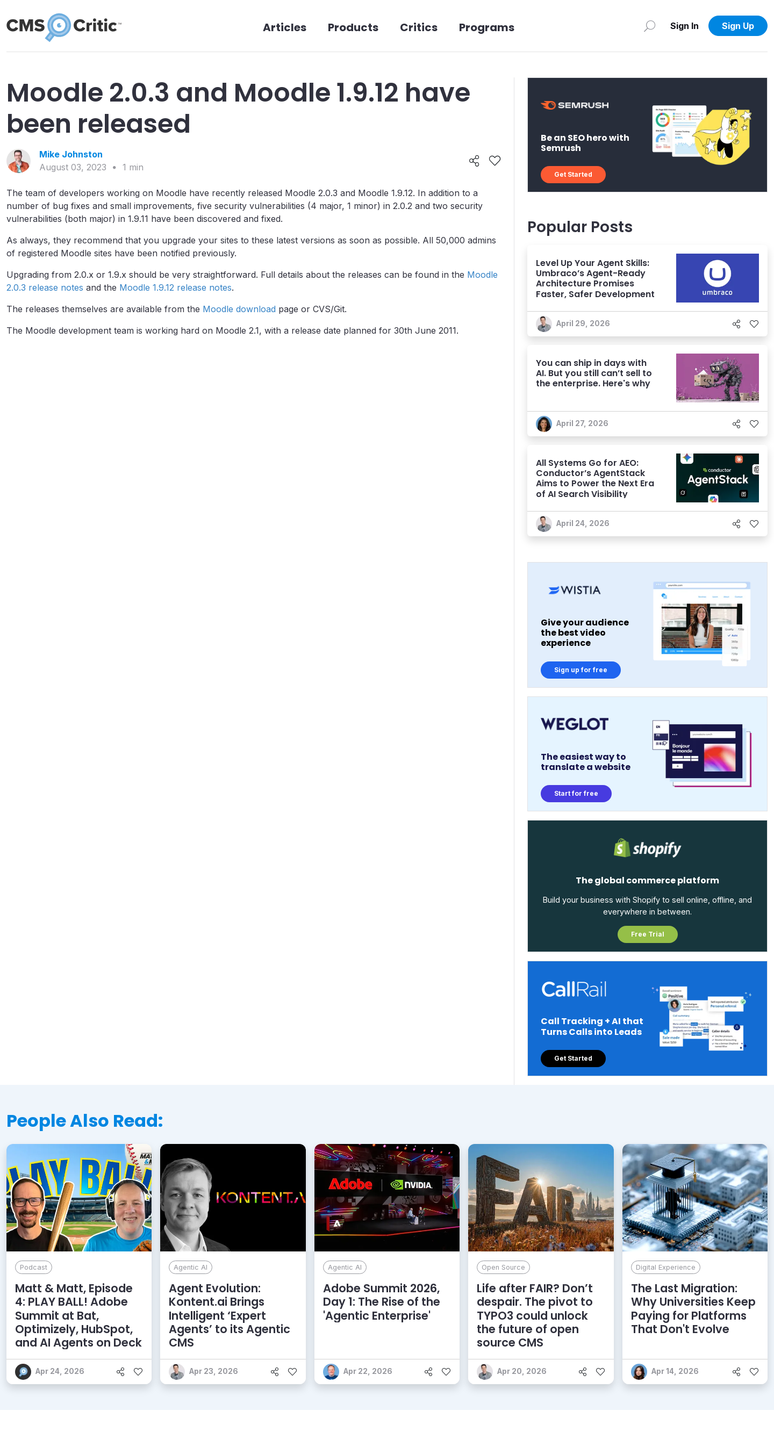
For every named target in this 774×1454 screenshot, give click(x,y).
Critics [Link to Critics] (419, 27)
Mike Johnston (71, 154)
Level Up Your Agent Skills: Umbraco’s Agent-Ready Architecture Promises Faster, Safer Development (595, 278)
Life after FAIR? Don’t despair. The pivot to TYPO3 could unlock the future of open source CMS (535, 1315)
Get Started (573, 174)
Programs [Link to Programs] (486, 27)
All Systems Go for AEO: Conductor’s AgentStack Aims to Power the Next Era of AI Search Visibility (595, 478)
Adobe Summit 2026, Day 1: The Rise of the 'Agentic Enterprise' (381, 1301)
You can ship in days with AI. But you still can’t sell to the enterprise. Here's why (594, 373)
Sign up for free (580, 670)
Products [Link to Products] (353, 27)
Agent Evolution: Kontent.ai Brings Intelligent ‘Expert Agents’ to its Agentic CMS (229, 1315)
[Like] (495, 161)
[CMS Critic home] (64, 26)
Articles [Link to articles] (284, 27)
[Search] (649, 26)
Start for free (576, 793)
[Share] (474, 161)
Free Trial (647, 934)
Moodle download (239, 309)
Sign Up (738, 25)
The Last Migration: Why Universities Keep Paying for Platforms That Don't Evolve (693, 1308)
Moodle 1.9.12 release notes (175, 287)
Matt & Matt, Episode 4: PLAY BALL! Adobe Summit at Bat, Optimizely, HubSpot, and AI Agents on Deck (78, 1315)
